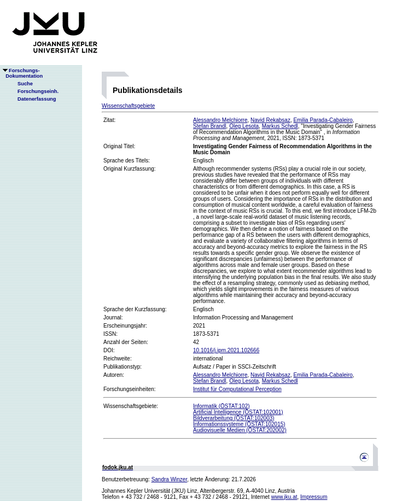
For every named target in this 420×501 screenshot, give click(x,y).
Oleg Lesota (244, 126)
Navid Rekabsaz (270, 120)
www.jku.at (284, 497)
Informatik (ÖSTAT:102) (221, 406)
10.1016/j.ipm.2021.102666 (226, 350)
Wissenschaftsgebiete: (130, 406)
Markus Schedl (280, 126)
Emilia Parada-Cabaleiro (322, 120)
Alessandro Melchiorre (220, 120)
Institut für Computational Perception (237, 389)
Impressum (313, 497)
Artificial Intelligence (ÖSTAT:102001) (238, 412)
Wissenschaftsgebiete (128, 106)
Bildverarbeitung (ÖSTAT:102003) (234, 418)
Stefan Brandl (209, 126)
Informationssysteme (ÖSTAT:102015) (239, 424)
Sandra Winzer (169, 479)
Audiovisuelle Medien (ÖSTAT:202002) (240, 430)
